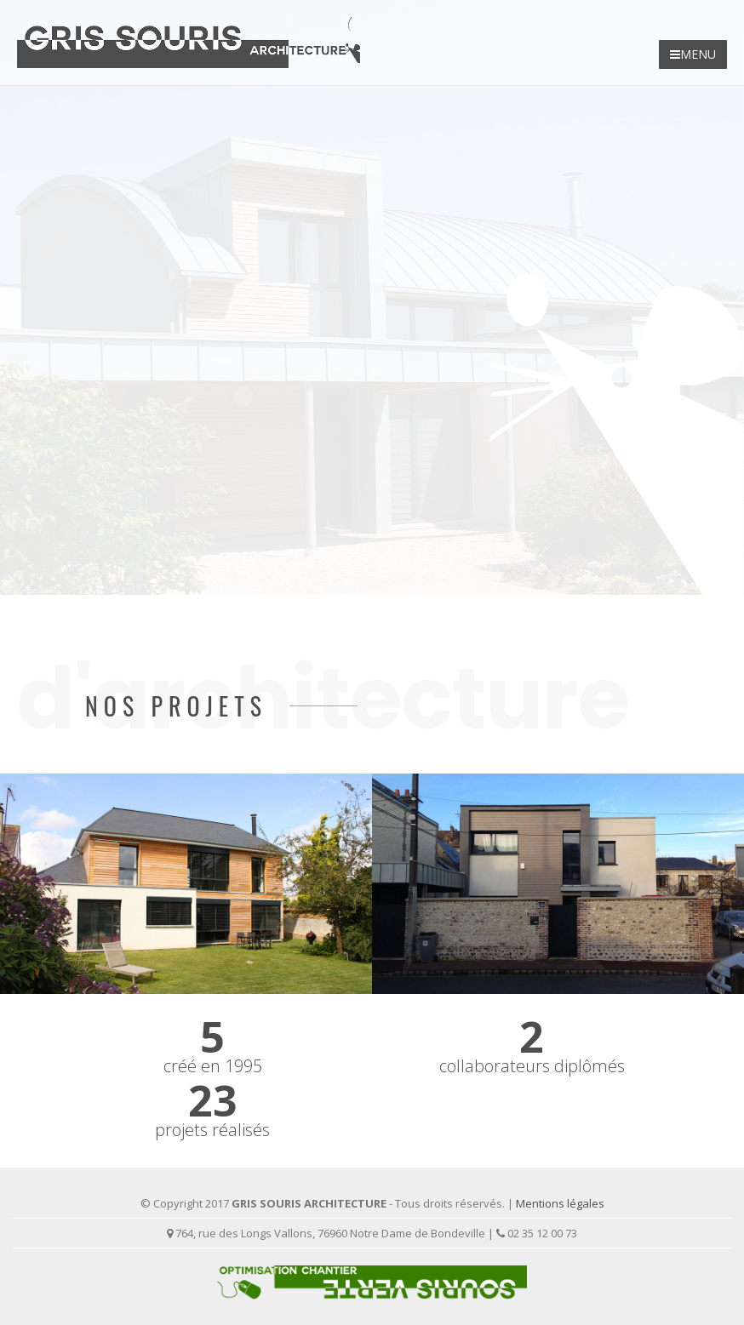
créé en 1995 (212, 1066)
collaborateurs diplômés (532, 1066)
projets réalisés (212, 1130)
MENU (693, 54)
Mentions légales (560, 1203)
